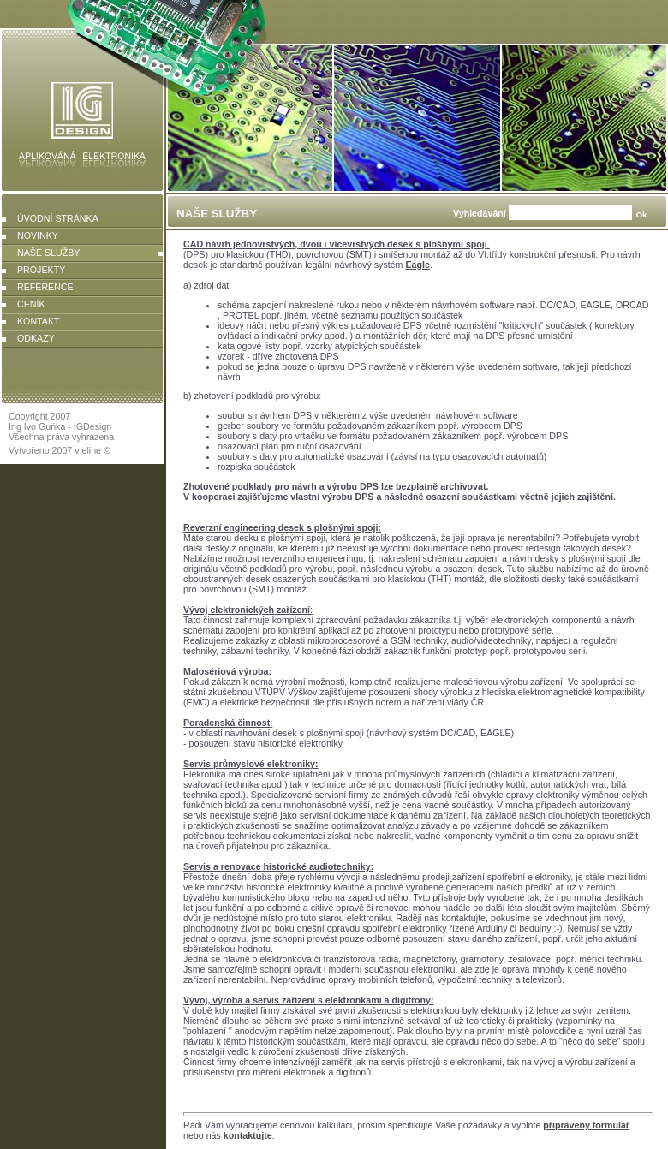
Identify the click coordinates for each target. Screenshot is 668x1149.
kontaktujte (248, 1135)
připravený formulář (586, 1125)
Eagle (417, 264)
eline (92, 450)
